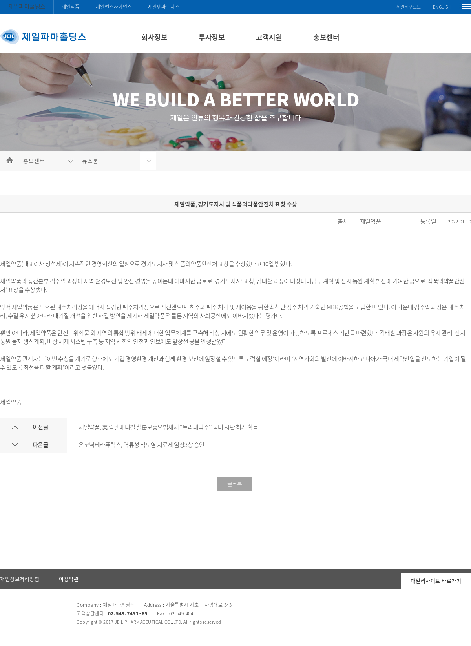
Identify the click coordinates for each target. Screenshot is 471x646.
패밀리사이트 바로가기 (436, 580)
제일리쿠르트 (408, 7)
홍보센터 (326, 37)
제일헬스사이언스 (114, 6)
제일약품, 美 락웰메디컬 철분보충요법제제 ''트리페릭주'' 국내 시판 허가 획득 (168, 427)
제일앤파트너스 (164, 6)
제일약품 (71, 6)
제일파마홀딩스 (27, 6)
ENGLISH (442, 7)
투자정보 (212, 37)
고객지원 (269, 37)
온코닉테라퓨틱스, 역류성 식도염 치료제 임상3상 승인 (141, 444)
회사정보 (154, 37)
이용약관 (68, 578)
